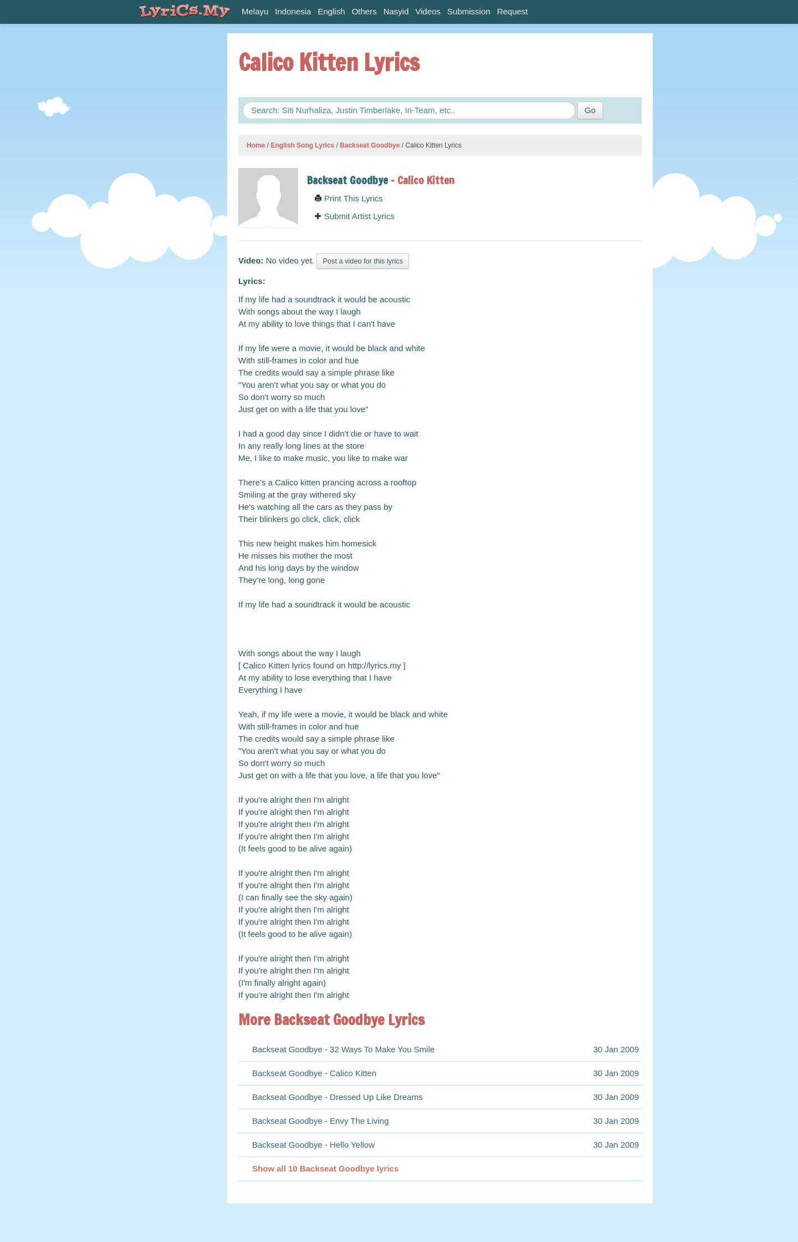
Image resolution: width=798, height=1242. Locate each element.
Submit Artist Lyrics (354, 216)
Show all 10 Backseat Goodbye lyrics (325, 1168)
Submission (468, 11)
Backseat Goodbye (370, 145)
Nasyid (396, 11)
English (331, 11)
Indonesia (293, 11)
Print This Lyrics (348, 198)
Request (512, 11)
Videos (428, 11)
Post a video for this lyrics (363, 261)
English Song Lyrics (302, 145)
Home (256, 145)
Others (364, 11)
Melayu (255, 11)
